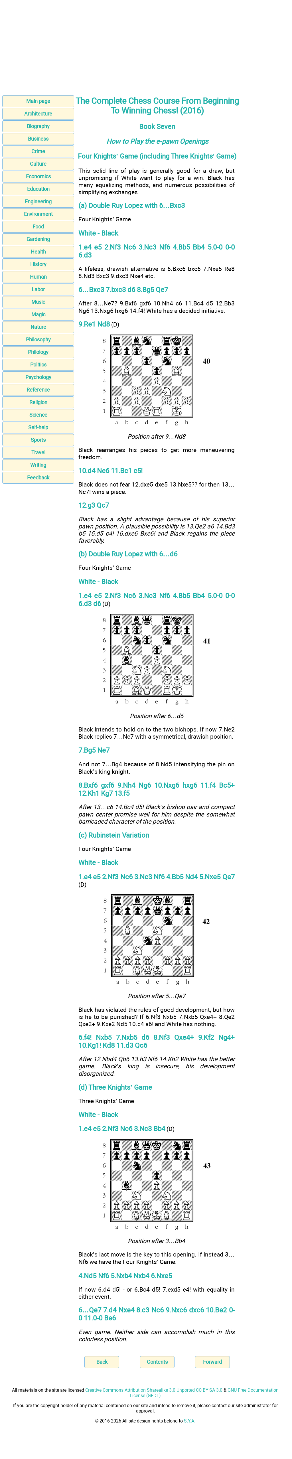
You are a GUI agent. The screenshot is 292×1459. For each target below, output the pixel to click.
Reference (38, 390)
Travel (38, 452)
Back (102, 1362)
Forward (212, 1362)
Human (38, 277)
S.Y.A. (189, 1421)
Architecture (38, 114)
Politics (38, 365)
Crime (38, 151)
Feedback (38, 478)
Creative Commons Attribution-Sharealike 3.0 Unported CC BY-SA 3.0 (153, 1390)
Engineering (38, 201)
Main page (38, 101)
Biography (38, 126)
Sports (38, 440)
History (38, 264)
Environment (38, 214)
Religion (38, 402)
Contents (157, 1362)
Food (38, 227)
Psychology (38, 377)
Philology (38, 352)
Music (38, 302)
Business (38, 139)
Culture (38, 164)
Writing (38, 465)
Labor (38, 289)
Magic (38, 314)
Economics (38, 176)
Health (38, 252)
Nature (38, 327)
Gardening (38, 239)
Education (38, 189)
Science (38, 415)
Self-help (38, 427)
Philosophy (38, 340)
